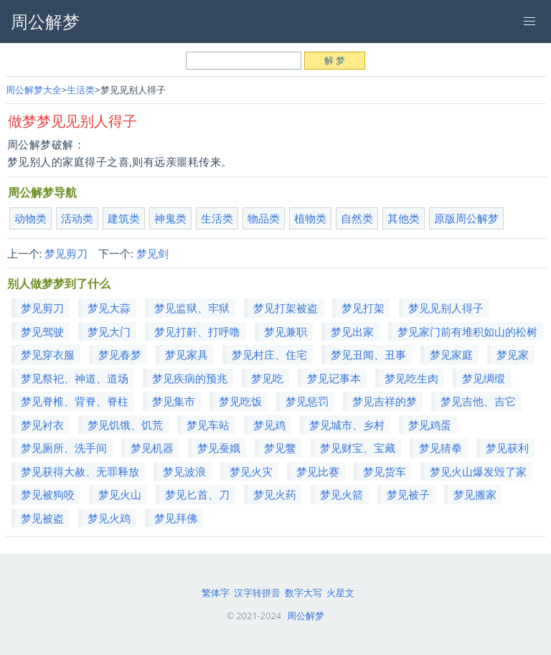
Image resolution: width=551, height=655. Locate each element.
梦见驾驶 (42, 331)
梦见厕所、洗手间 (64, 447)
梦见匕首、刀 (197, 494)
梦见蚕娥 (218, 447)
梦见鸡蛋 (429, 425)
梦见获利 (507, 447)
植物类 (310, 218)
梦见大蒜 (109, 308)
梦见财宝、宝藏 (357, 447)
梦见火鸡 (109, 518)
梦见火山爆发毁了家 (478, 471)
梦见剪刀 (66, 253)
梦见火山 (119, 494)
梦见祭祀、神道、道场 (74, 378)
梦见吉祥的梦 (384, 401)
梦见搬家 (474, 494)
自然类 (357, 218)
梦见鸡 (269, 425)
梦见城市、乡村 (347, 425)
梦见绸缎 (483, 378)
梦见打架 (363, 308)
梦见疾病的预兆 (189, 378)
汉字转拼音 (257, 592)
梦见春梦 (119, 354)
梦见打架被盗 (285, 308)
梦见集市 (173, 401)
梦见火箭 (341, 494)
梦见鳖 (280, 447)
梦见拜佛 (175, 518)
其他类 (403, 218)
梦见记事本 (334, 378)
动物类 (30, 218)
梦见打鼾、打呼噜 (197, 331)
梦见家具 (186, 354)
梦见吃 (267, 378)
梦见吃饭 (240, 401)
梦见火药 (274, 494)
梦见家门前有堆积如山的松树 (467, 331)
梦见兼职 (285, 331)
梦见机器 (152, 447)
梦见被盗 (42, 518)
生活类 (81, 89)
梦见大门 (109, 331)
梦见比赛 (317, 471)
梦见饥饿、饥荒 (125, 425)
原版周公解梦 (466, 218)
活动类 (77, 218)
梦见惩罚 (307, 401)
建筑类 (124, 218)
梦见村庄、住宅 (269, 354)
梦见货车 (384, 471)
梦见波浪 (184, 471)
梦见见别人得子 (446, 308)
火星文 (340, 592)
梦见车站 (208, 425)
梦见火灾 (251, 471)
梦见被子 (408, 494)
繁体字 (216, 592)
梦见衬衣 (42, 425)
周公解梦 (305, 615)
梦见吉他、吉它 (478, 401)
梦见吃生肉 (411, 378)
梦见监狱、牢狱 (192, 308)
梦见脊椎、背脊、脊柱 (74, 401)
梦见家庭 (451, 354)
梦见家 (512, 354)
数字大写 (303, 592)
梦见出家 (352, 331)
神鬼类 (170, 218)
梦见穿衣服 (48, 354)
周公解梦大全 (34, 89)
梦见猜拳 (440, 447)
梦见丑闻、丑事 (368, 354)
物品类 (264, 218)
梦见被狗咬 (48, 494)
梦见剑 (152, 253)
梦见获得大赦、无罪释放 (80, 471)
